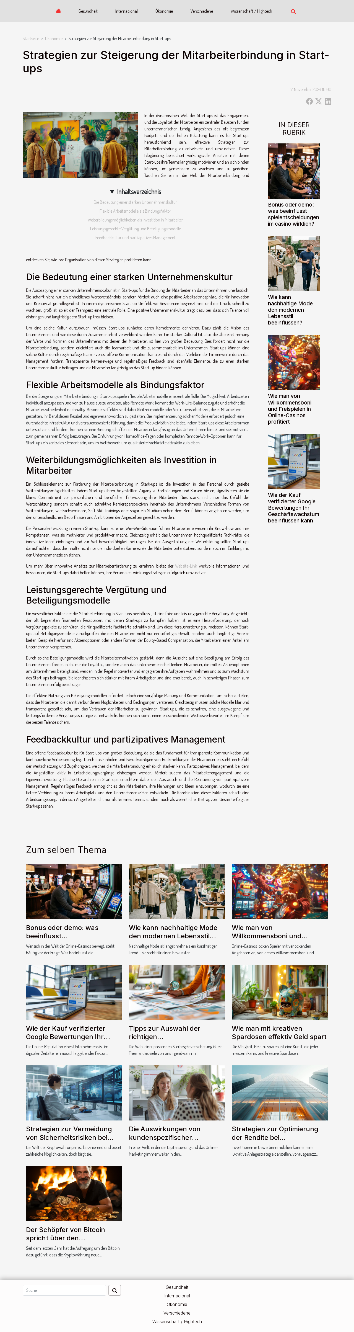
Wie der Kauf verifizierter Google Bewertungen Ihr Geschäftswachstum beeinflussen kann (293, 508)
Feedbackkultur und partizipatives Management (135, 237)
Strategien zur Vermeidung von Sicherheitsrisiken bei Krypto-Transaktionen (69, 1137)
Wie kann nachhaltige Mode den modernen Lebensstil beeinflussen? (290, 310)
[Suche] (64, 1290)
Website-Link (186, 566)
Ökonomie (164, 11)
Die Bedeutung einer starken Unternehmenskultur (135, 202)
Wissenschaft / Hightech (251, 11)
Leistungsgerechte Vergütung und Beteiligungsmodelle (135, 228)
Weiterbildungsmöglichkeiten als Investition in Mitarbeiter (135, 220)
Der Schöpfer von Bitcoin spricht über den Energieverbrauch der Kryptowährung (65, 1242)
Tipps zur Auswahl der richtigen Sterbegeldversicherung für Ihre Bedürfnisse (173, 1041)
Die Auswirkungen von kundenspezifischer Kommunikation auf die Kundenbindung (165, 1141)
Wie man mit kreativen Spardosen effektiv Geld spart (279, 1032)
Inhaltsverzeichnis (139, 191)
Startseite (31, 38)
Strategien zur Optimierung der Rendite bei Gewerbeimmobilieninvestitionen (283, 1137)
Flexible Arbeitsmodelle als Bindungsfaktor (135, 211)
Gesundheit (88, 11)
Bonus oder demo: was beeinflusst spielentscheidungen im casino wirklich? (293, 214)
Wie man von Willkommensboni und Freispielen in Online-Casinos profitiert (289, 409)
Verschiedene (202, 11)
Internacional (126, 11)
